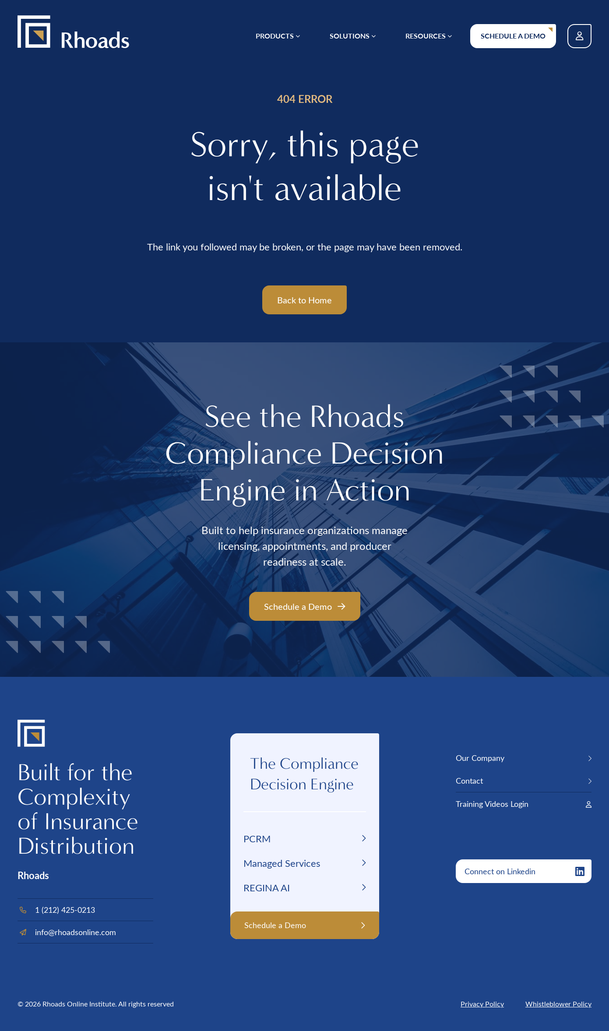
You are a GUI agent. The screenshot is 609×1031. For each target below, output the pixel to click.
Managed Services (281, 862)
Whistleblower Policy (558, 1003)
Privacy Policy (482, 1003)
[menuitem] (278, 36)
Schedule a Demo (513, 36)
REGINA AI (266, 887)
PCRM (257, 838)
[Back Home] (73, 31)
